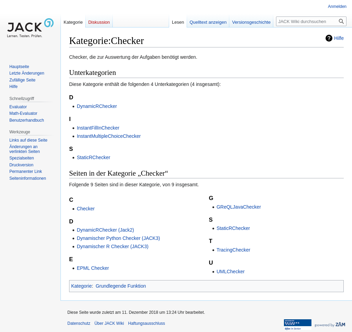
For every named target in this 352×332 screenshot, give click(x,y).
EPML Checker (93, 268)
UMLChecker (231, 271)
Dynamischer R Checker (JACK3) (112, 246)
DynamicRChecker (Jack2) (105, 230)
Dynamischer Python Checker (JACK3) (118, 238)
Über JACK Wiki (109, 323)
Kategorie (81, 286)
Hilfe (339, 38)
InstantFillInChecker (98, 128)
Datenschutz (78, 323)
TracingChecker (233, 250)
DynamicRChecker (97, 106)
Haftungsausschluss (146, 323)
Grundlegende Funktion (121, 286)
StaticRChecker (93, 157)
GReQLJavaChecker (239, 207)
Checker (86, 208)
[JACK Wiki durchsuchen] (311, 21)
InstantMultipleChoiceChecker (109, 136)
